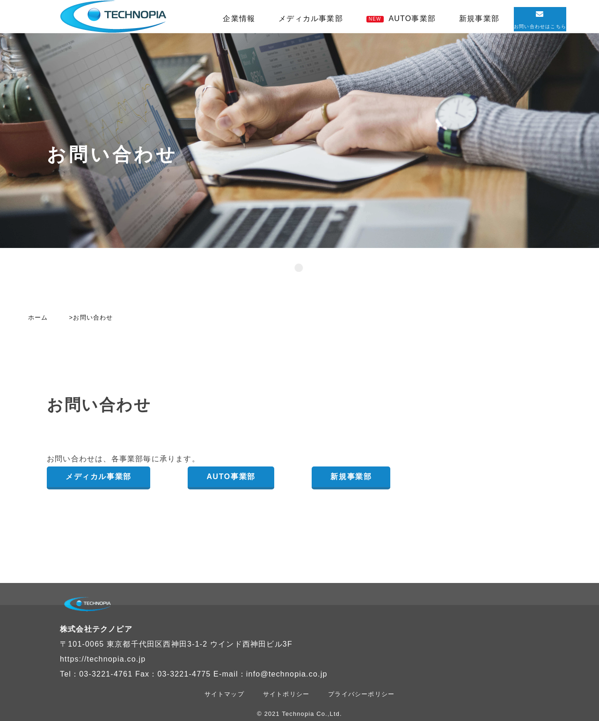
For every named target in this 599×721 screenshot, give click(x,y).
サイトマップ (224, 694)
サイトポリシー (286, 694)
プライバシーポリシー (361, 694)
